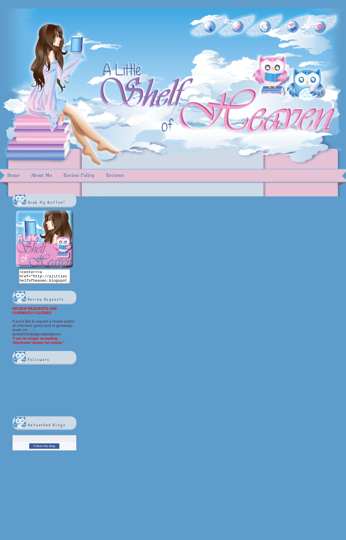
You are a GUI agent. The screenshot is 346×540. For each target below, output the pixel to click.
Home (13, 175)
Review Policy (78, 175)
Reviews (115, 175)
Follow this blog (44, 448)
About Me (41, 175)
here (31, 332)
